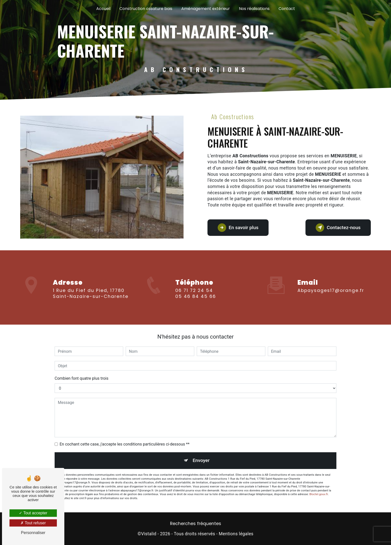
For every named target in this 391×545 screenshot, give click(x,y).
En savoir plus (238, 227)
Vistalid (148, 533)
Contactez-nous (338, 227)
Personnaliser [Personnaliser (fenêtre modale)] (33, 533)
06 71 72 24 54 (194, 296)
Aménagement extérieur (205, 8)
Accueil (103, 8)
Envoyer (201, 460)
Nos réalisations (254, 8)
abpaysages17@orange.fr (330, 285)
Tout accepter (33, 513)
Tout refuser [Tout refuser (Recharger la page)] (33, 523)
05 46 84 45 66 (195, 302)
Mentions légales (236, 533)
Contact (287, 8)
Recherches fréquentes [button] (195, 524)
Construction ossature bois (145, 8)
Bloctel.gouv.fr (318, 494)
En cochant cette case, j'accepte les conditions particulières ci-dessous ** (125, 444)
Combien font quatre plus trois (81, 378)
